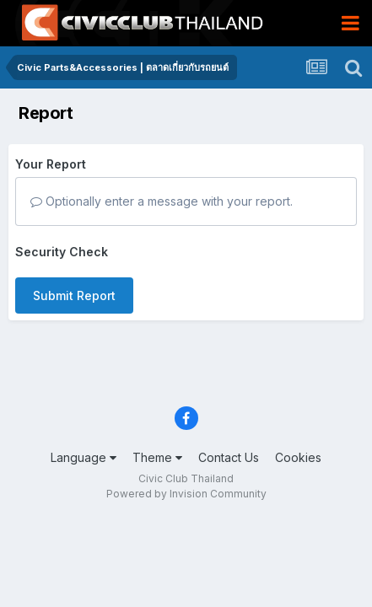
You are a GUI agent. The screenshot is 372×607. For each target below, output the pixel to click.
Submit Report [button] (74, 295)
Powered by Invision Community (186, 493)
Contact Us (228, 457)
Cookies (298, 457)
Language (83, 457)
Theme (157, 457)
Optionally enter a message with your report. (161, 201)
